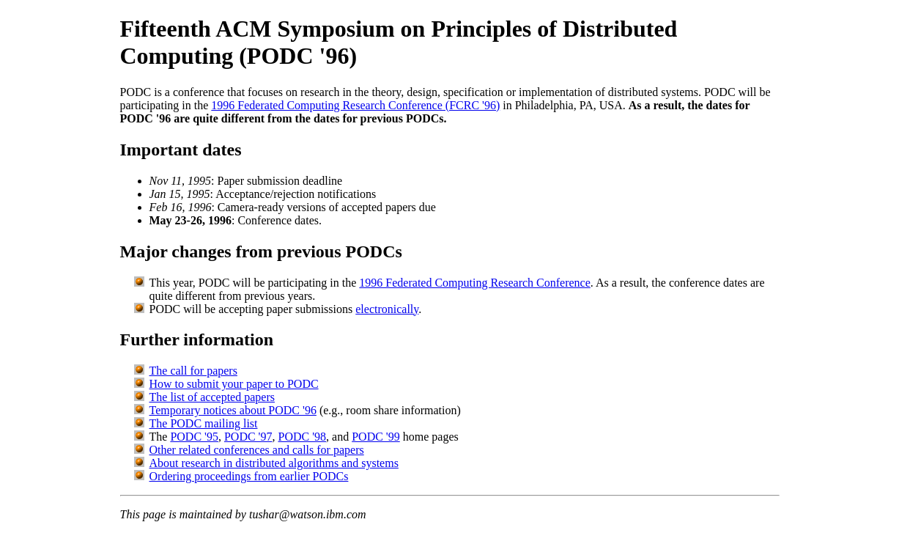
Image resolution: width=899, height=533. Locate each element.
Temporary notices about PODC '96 (233, 410)
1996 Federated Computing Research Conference (474, 282)
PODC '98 (302, 436)
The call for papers (193, 370)
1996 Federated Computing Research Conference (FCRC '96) (355, 105)
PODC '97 (248, 436)
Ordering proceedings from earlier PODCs (249, 476)
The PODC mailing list (203, 423)
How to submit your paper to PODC (234, 384)
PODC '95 (194, 436)
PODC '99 (376, 436)
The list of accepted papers (212, 397)
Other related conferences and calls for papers (256, 450)
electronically (386, 309)
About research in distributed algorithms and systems (274, 463)
